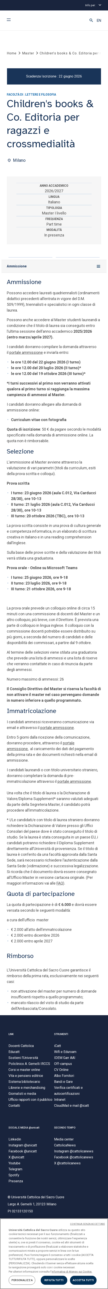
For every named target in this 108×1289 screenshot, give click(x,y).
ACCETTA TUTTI (83, 1280)
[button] (91, 20)
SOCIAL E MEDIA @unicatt (23, 1127)
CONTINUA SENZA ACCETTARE (87, 1224)
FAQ (59, 883)
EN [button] (99, 20)
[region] (54, 1253)
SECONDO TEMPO (65, 1127)
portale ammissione (26, 352)
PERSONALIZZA (22, 1280)
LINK (11, 1034)
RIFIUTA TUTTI (53, 1280)
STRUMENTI (61, 1034)
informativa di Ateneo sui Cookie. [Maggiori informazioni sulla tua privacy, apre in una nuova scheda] (72, 1271)
